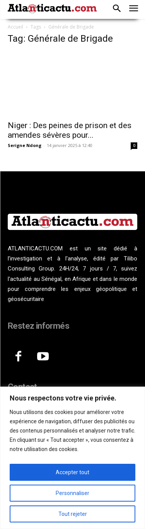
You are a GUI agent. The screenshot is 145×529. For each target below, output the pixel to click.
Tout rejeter (72, 514)
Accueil (15, 27)
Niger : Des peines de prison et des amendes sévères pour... (69, 130)
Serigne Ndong (24, 145)
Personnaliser (72, 493)
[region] (72, 458)
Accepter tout (72, 472)
